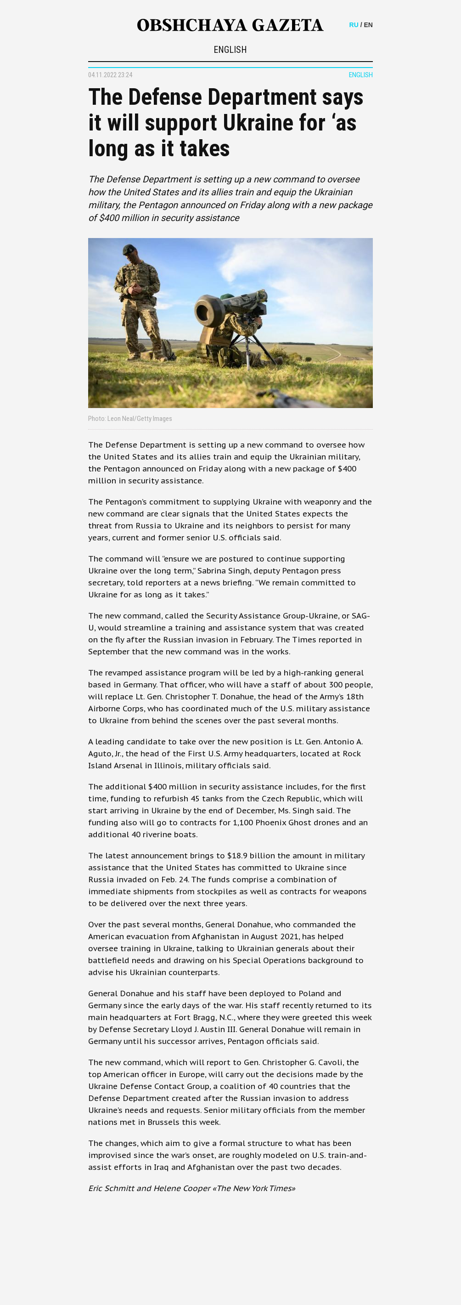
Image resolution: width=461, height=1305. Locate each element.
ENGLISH (230, 49)
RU (354, 24)
